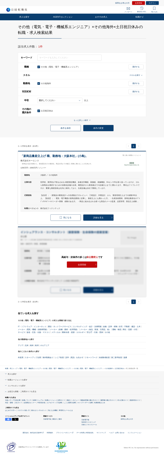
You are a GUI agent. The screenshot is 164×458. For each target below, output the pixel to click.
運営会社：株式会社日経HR (33, 433)
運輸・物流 (116, 329)
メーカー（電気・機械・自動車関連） (33, 329)
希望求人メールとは (66, 410)
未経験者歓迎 (104, 357)
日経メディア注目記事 (12, 400)
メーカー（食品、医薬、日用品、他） (95, 329)
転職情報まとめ (99, 403)
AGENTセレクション (62, 17)
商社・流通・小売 (130, 329)
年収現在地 (41, 403)
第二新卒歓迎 (116, 357)
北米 (26, 345)
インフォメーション (134, 433)
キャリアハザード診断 (85, 403)
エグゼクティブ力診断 (54, 403)
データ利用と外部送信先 (84, 433)
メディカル (56, 332)
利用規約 (50, 433)
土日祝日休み (119, 368)
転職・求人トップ (11, 368)
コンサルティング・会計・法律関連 (87, 326)
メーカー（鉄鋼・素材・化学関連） (64, 329)
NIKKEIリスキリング (88, 422)
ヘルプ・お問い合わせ (116, 433)
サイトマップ (101, 433)
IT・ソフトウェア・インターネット (32, 326)
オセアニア (44, 345)
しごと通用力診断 (70, 403)
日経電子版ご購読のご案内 (52, 419)
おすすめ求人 (101, 17)
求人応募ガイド (122, 400)
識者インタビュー (73, 400)
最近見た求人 (141, 10)
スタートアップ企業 (33, 357)
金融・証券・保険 (110, 326)
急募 (125, 357)
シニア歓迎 (59, 357)
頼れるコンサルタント (39, 410)
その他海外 (109, 368)
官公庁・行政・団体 (95, 332)
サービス (21, 332)
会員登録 (138, 3)
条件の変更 (98, 128)
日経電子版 (85, 420)
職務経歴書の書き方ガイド (89, 400)
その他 (107, 332)
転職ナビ (140, 17)
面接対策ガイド (135, 400)
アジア (20, 345)
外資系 (20, 357)
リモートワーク (91, 357)
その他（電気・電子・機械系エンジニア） (57, 368)
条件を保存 (65, 128)
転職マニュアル (38, 400)
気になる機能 (52, 410)
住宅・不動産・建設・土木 (129, 326)
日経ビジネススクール (89, 425)
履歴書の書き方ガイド (108, 400)
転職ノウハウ (26, 400)
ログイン (152, 3)
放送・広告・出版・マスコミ (38, 332)
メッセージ (128, 10)
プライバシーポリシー (64, 433)
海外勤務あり (48, 357)
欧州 (37, 345)
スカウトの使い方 (23, 410)
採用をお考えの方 (122, 3)
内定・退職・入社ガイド (13, 403)
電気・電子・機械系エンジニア (30, 368)
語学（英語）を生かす (74, 357)
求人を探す (24, 17)
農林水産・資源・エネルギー (73, 332)
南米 (32, 345)
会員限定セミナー (30, 403)
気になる (154, 10)
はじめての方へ (10, 410)
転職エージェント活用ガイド (55, 400)
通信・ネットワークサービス (59, 326)
